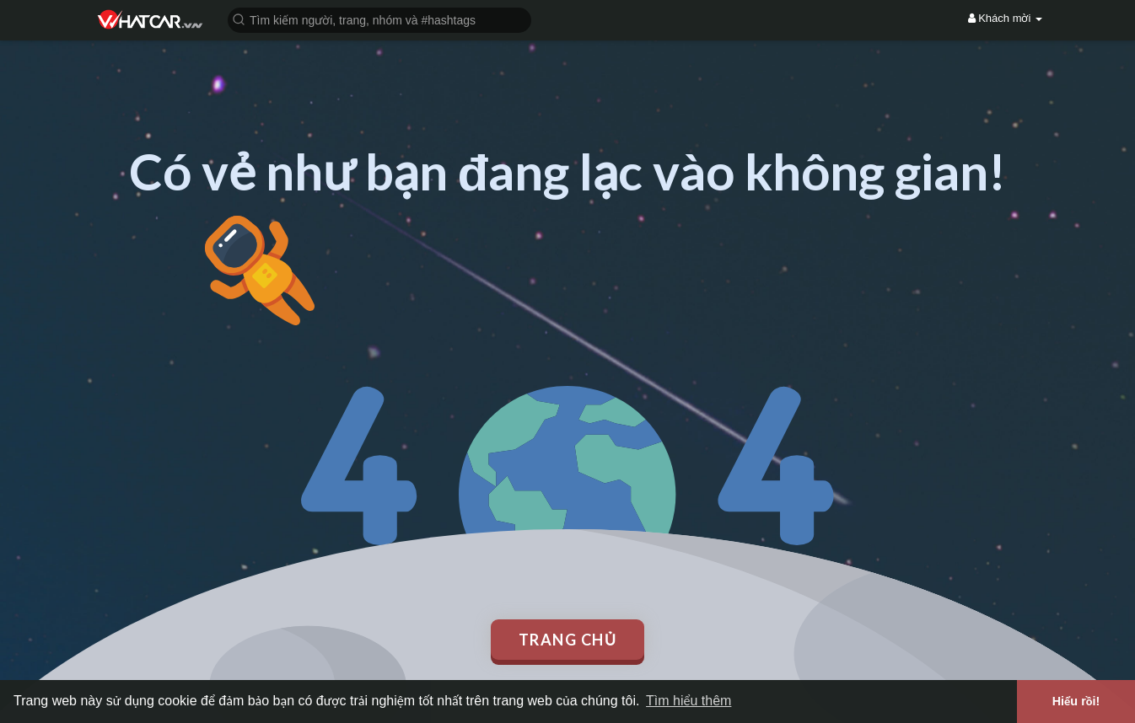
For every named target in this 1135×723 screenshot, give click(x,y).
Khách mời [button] (1005, 18)
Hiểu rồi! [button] (1076, 701)
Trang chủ (568, 639)
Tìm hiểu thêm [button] (688, 701)
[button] (379, 19)
